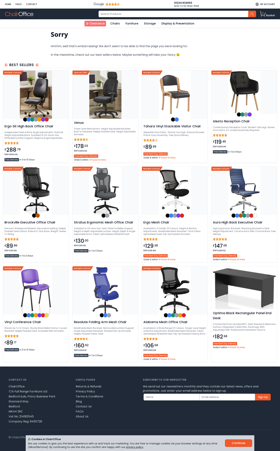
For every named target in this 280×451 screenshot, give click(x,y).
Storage (150, 23)
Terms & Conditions (89, 396)
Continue (238, 443)
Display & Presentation (177, 23)
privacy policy (134, 447)
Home (8, 4)
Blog (79, 401)
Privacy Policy (85, 391)
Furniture (132, 23)
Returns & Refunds (88, 386)
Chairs (115, 23)
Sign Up (263, 397)
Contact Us (84, 406)
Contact (31, 4)
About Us (82, 416)
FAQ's (19, 4)
